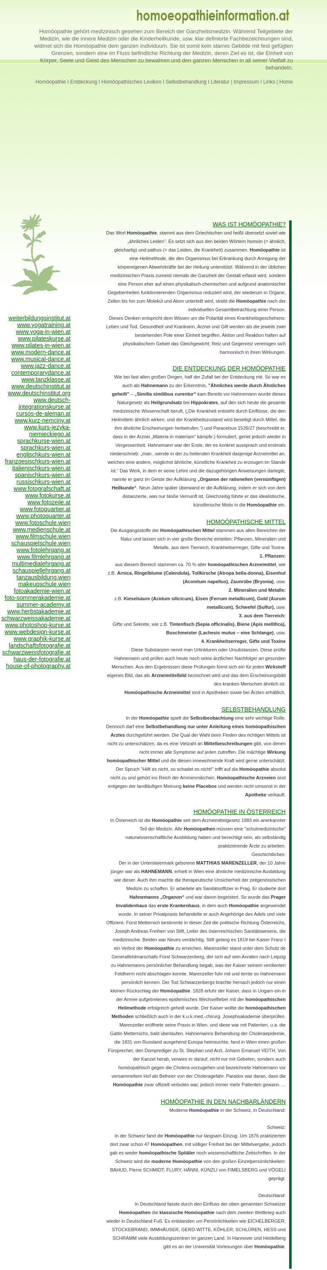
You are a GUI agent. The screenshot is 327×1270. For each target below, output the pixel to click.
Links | (270, 82)
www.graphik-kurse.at (42, 638)
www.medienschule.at (41, 529)
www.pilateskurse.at (44, 338)
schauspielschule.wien (40, 543)
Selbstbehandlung (186, 82)
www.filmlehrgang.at (43, 556)
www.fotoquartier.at (45, 509)
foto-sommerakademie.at (38, 597)
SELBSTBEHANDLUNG (253, 709)
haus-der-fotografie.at (42, 659)
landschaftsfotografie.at (40, 645)
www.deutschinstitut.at (41, 386)
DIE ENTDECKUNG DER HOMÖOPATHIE (229, 368)
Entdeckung (83, 82)
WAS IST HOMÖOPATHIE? (249, 224)
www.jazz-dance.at (46, 365)
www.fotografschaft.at (42, 488)
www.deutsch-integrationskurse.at (44, 403)
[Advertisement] (163, 144)
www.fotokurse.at (48, 495)
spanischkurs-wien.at (43, 475)
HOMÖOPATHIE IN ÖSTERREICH (239, 811)
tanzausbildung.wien (44, 577)
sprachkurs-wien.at (45, 447)
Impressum (246, 82)
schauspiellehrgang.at (41, 570)
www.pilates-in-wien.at (41, 345)
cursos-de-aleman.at (43, 413)
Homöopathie (50, 82)
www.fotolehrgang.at (44, 550)
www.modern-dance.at (40, 352)
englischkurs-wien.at (44, 454)
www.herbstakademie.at (39, 611)
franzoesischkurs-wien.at (38, 461)
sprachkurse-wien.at (43, 440)
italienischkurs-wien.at (41, 468)
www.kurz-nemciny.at (42, 420)
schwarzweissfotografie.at (36, 652)
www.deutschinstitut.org (39, 393)
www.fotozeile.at (48, 502)
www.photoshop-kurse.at (37, 625)
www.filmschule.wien (43, 536)
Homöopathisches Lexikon (131, 82)
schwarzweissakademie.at (36, 618)
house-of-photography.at (38, 665)
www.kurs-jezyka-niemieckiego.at (47, 430)
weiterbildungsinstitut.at (40, 318)
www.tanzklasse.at (45, 379)
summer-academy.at (44, 604)
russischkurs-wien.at (44, 481)
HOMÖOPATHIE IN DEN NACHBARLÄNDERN (223, 1101)
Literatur (221, 82)
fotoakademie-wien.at (42, 590)
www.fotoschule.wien (43, 522)
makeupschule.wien (44, 584)
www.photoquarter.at (43, 515)
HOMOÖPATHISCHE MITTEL (246, 521)
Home (285, 82)
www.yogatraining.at (43, 324)
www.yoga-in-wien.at (43, 331)
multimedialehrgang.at (41, 563)
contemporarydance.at (40, 372)
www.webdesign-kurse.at (38, 631)
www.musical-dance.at (40, 359)
